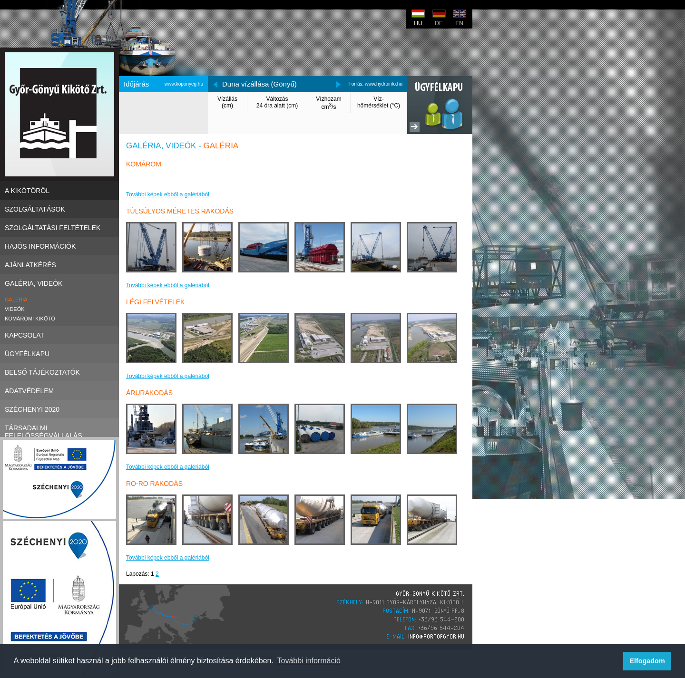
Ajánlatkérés (59, 264)
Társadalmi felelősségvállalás (59, 427)
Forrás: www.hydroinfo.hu (375, 84)
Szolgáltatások (59, 209)
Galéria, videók (59, 283)
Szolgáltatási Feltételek (59, 227)
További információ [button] (309, 661)
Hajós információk (59, 246)
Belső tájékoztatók (59, 372)
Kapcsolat (59, 335)
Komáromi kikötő (30, 318)
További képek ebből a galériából (167, 194)
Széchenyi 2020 (59, 409)
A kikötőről (59, 190)
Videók (15, 309)
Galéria (16, 299)
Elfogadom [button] (647, 661)
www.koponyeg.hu (184, 84)
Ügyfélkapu (59, 353)
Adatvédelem (59, 390)
